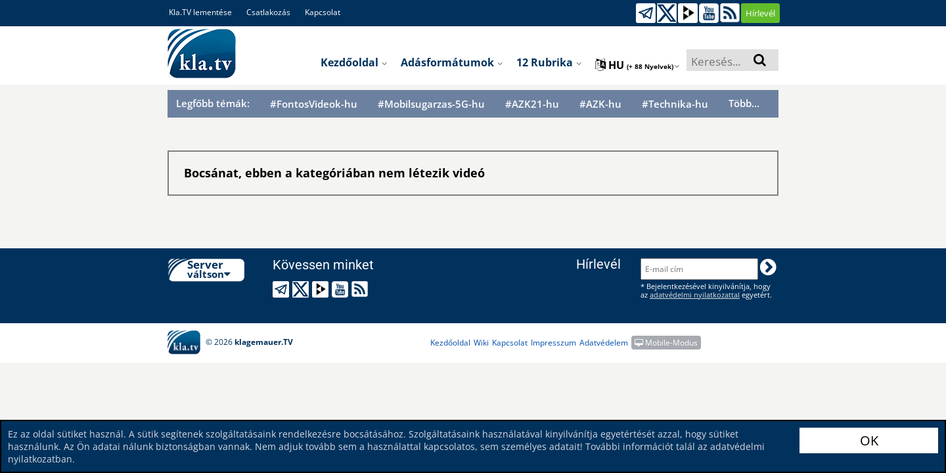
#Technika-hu (675, 104)
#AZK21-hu (532, 104)
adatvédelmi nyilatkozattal (695, 295)
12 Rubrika (549, 62)
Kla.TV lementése (200, 12)
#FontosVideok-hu (313, 104)
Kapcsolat (322, 12)
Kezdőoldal (354, 62)
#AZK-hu (600, 104)
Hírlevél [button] (760, 13)
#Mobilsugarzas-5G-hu (431, 104)
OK (869, 440)
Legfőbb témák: (213, 103)
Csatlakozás (268, 12)
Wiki (481, 342)
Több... (744, 103)
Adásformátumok (452, 62)
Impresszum (553, 342)
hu (637, 65)
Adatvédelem (603, 342)
